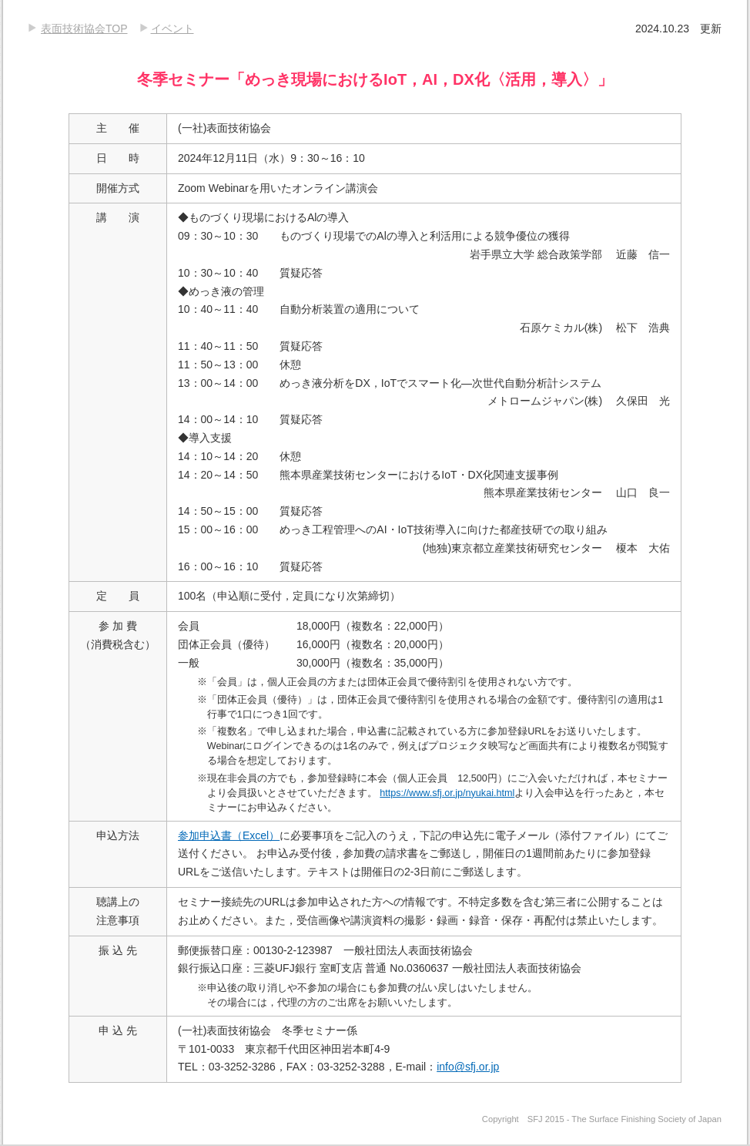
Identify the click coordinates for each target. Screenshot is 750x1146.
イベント (172, 28)
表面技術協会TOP (84, 28)
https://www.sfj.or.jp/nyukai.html (447, 793)
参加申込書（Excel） (229, 835)
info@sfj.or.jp (468, 1066)
